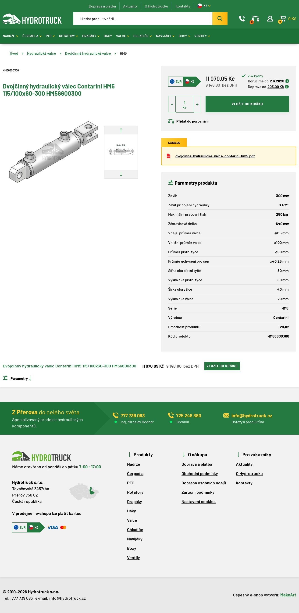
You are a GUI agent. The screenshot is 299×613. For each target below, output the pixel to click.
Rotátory (68, 36)
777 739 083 (22, 598)
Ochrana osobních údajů (204, 482)
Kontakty (182, 6)
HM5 (123, 53)
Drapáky (91, 36)
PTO (50, 36)
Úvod (14, 53)
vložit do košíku (247, 104)
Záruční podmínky (198, 492)
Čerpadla (32, 36)
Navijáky (165, 36)
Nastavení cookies (199, 501)
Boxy (184, 36)
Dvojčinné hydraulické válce (88, 53)
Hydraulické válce (41, 53)
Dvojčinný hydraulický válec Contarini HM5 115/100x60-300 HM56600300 (69, 366)
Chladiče (142, 36)
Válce (122, 36)
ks (184, 107)
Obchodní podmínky (200, 473)
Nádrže (10, 36)
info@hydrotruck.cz (67, 598)
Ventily (202, 36)
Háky (108, 36)
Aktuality (130, 6)
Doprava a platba (102, 6)
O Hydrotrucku (156, 6)
